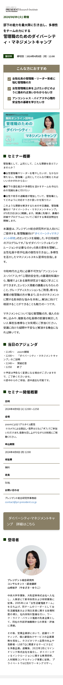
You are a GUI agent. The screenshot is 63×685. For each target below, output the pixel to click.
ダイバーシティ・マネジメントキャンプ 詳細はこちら (31, 521)
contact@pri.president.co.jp (21, 502)
